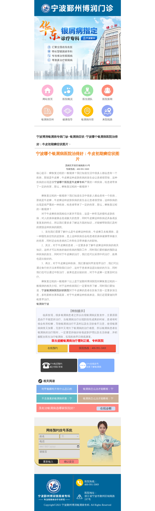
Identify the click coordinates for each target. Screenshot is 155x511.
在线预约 (53, 348)
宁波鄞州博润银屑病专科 (75, 505)
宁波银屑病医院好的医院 (55, 290)
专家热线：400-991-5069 (77, 169)
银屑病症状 (77, 136)
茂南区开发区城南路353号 (77, 165)
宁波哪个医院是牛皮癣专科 (69, 182)
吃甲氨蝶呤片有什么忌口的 (57, 389)
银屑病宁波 (42, 304)
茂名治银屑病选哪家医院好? (57, 408)
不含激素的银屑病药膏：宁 (57, 398)
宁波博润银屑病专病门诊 (52, 136)
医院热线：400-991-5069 (92, 348)
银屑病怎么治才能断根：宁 (98, 389)
